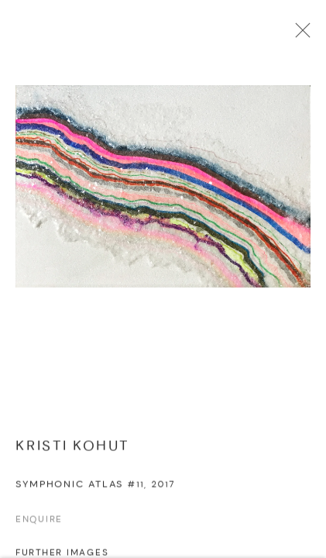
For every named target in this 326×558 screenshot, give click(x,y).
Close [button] (300, 34)
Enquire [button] (39, 523)
